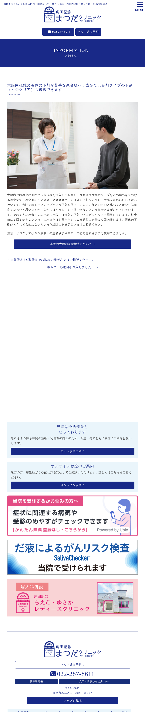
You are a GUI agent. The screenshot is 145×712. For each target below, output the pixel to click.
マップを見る (72, 700)
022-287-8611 (61, 31)
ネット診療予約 (88, 31)
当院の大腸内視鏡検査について (72, 243)
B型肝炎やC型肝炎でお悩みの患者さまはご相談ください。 (51, 259)
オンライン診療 (73, 485)
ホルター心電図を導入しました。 (73, 267)
